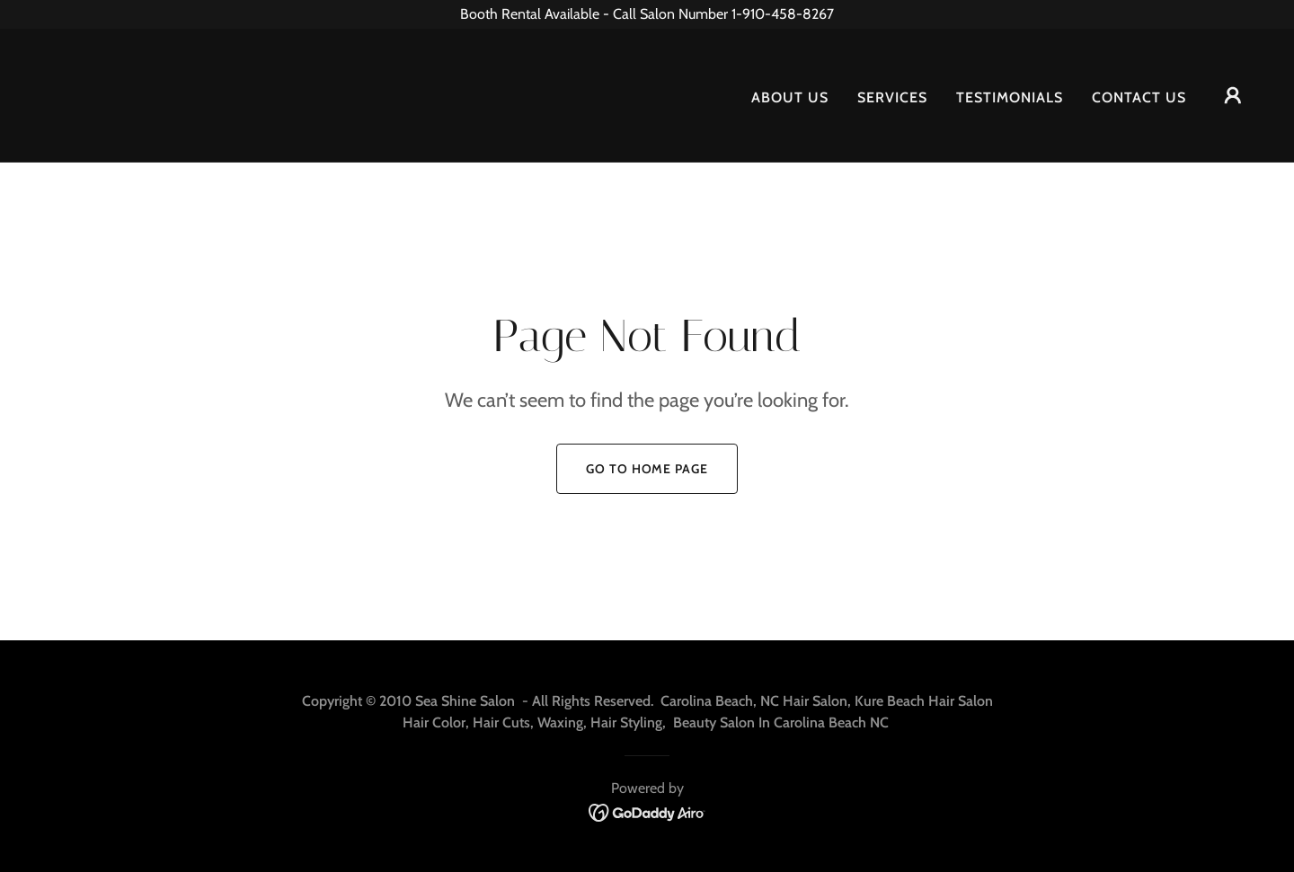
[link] (71, 93)
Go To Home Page (646, 469)
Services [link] (892, 97)
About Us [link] (790, 97)
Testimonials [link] (1009, 97)
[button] (1233, 95)
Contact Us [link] (1139, 97)
